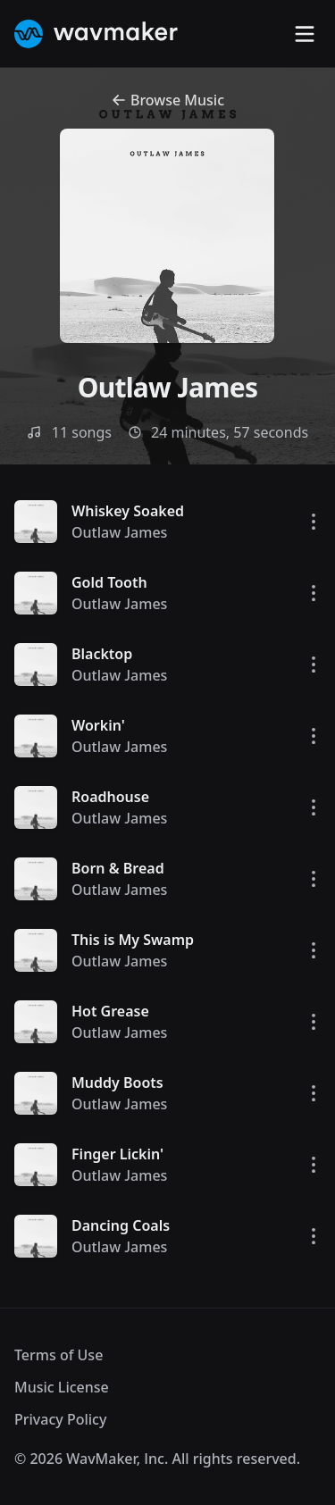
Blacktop (101, 654)
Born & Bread (117, 868)
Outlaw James (119, 532)
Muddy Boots (117, 1082)
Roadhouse (110, 797)
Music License (61, 1387)
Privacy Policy (60, 1419)
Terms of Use (58, 1355)
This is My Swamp (132, 939)
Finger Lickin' (117, 1154)
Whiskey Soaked (127, 511)
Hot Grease (110, 1011)
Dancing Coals (120, 1225)
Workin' (98, 725)
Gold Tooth (109, 582)
